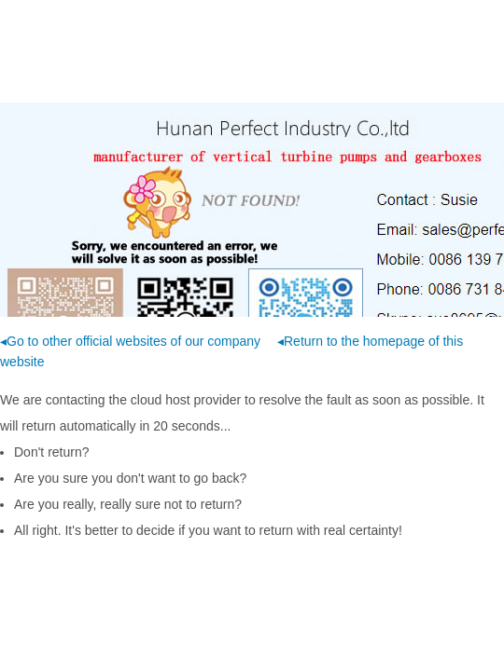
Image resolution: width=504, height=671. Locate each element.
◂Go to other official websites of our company (130, 341)
